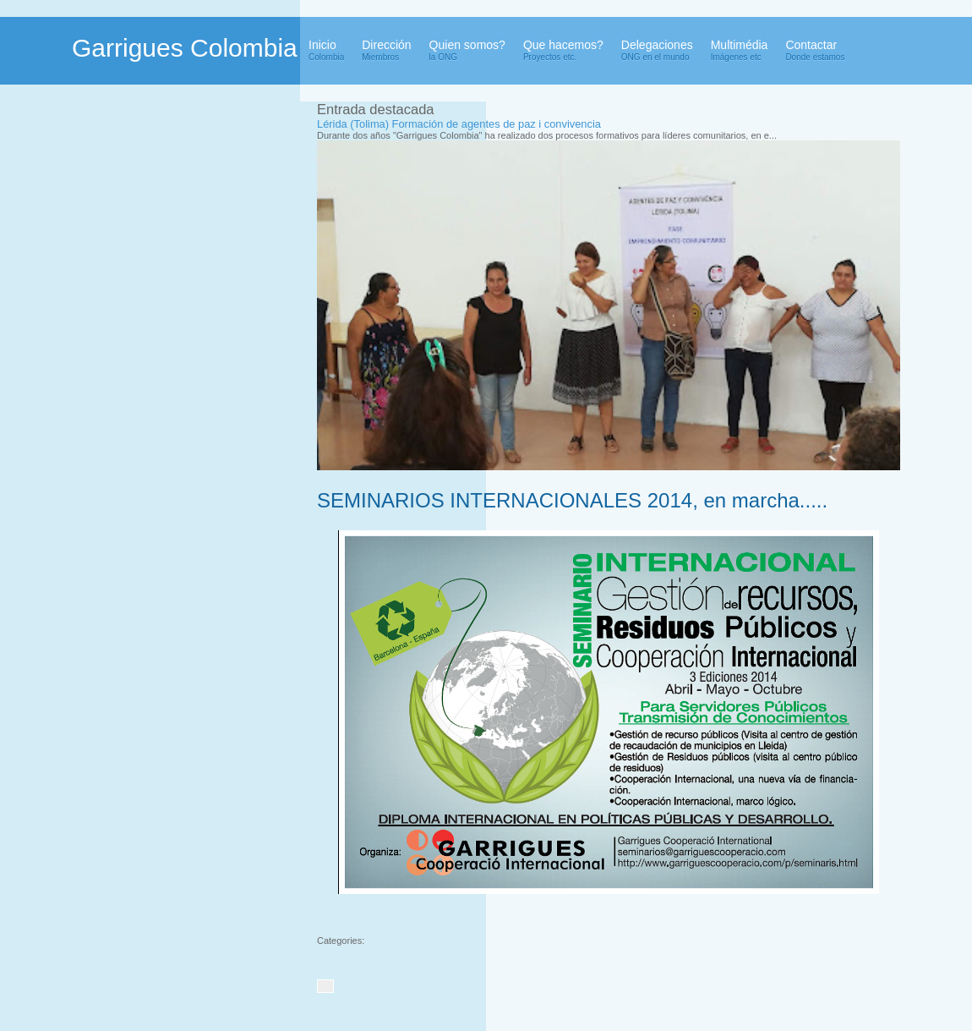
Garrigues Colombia (185, 48)
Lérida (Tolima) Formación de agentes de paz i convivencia (459, 124)
